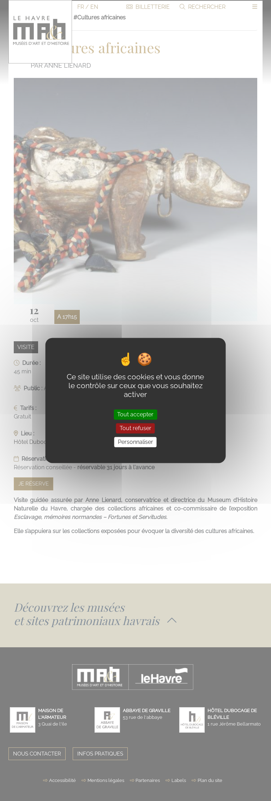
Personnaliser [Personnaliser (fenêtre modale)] (135, 442)
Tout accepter (135, 414)
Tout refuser (135, 428)
